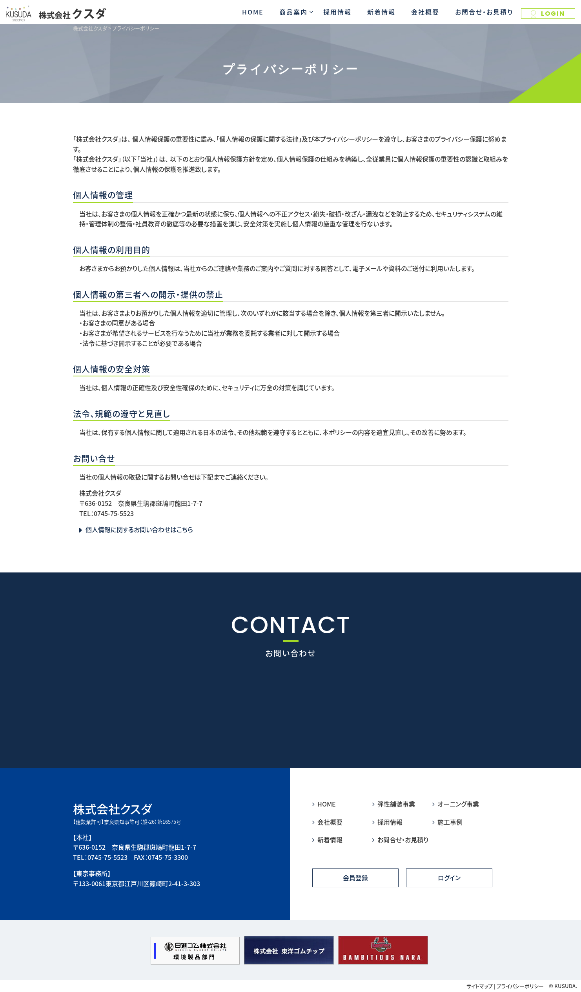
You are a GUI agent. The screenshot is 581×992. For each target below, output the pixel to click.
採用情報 (337, 11)
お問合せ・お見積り (484, 11)
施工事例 (447, 822)
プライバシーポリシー (520, 986)
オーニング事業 (455, 803)
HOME (253, 11)
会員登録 (355, 877)
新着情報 (381, 11)
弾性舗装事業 (393, 803)
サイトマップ (479, 986)
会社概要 (425, 11)
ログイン (449, 877)
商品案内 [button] (293, 11)
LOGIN (548, 13)
